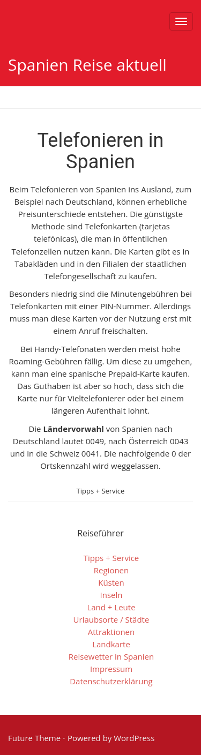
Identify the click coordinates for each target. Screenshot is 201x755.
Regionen (111, 570)
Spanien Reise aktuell (87, 65)
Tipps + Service (101, 491)
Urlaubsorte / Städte (111, 619)
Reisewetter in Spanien (111, 656)
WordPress (134, 737)
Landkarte (111, 644)
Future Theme (34, 737)
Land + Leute (111, 607)
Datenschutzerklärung (111, 681)
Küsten (111, 582)
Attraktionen (111, 631)
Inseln (111, 594)
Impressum (111, 668)
